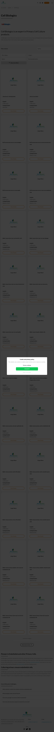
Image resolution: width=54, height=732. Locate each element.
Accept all (27, 368)
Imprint (24, 372)
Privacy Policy (28, 372)
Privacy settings (27, 365)
